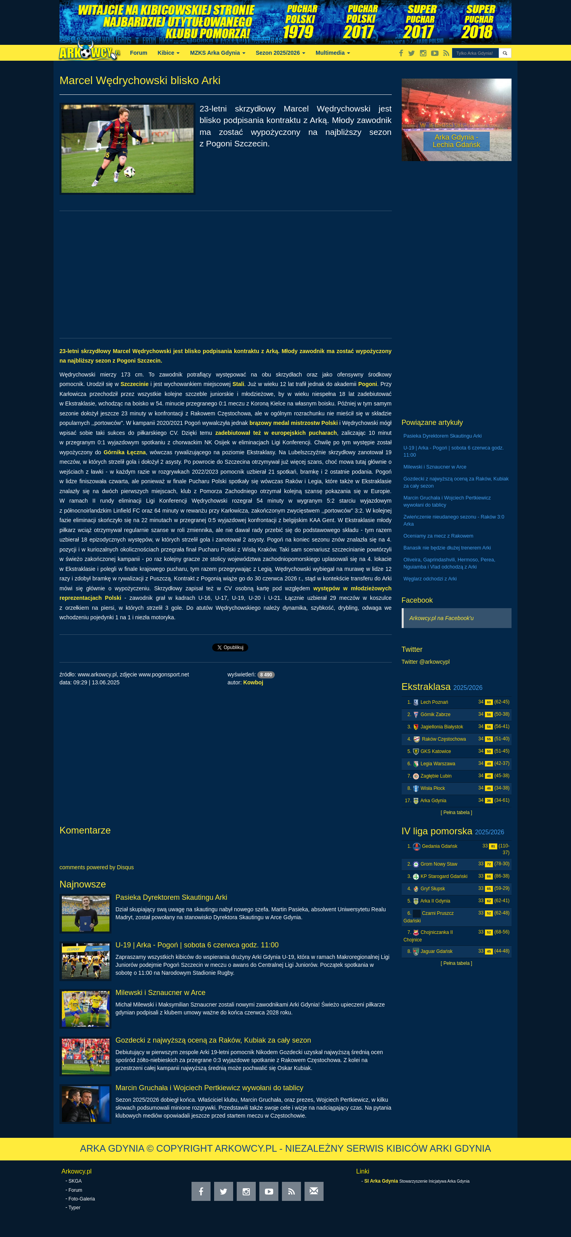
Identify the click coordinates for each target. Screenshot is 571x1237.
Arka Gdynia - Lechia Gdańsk (456, 141)
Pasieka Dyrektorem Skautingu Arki (171, 897)
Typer (74, 1207)
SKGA (75, 1181)
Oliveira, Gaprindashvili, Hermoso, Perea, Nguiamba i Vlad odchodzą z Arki (450, 563)
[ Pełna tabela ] (456, 812)
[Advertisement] (225, 274)
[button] (505, 53)
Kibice (169, 53)
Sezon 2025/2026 (280, 53)
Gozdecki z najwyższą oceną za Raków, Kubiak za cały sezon (213, 1040)
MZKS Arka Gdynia (217, 53)
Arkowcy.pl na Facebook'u (442, 618)
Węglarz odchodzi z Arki (430, 579)
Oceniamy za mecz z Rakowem (438, 536)
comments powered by (96, 867)
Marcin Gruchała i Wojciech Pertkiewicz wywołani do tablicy (209, 1088)
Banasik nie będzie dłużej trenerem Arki (447, 548)
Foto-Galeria (82, 1199)
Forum (139, 53)
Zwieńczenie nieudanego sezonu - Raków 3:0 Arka (454, 520)
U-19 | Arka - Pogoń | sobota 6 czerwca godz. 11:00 (197, 945)
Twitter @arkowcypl (426, 662)
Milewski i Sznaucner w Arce (160, 993)
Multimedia (333, 53)
